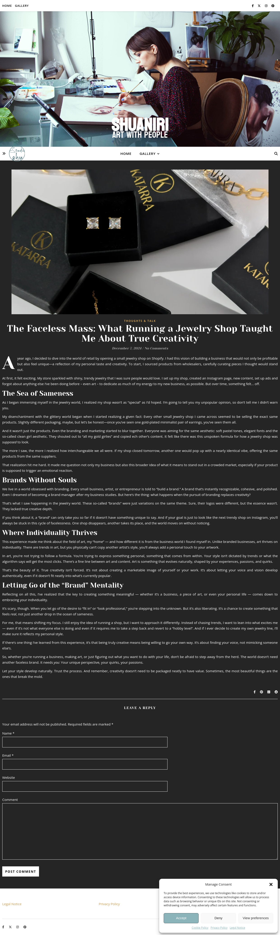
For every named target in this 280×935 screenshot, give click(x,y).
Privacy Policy (219, 928)
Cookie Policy (200, 928)
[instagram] (266, 6)
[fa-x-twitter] (259, 6)
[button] (271, 884)
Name (8, 733)
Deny (218, 918)
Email (8, 755)
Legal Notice (237, 928)
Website (8, 777)
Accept (181, 918)
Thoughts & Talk (140, 321)
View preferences (256, 918)
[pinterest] (272, 6)
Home (7, 6)
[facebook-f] (253, 6)
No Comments (156, 348)
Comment (10, 799)
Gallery (22, 6)
